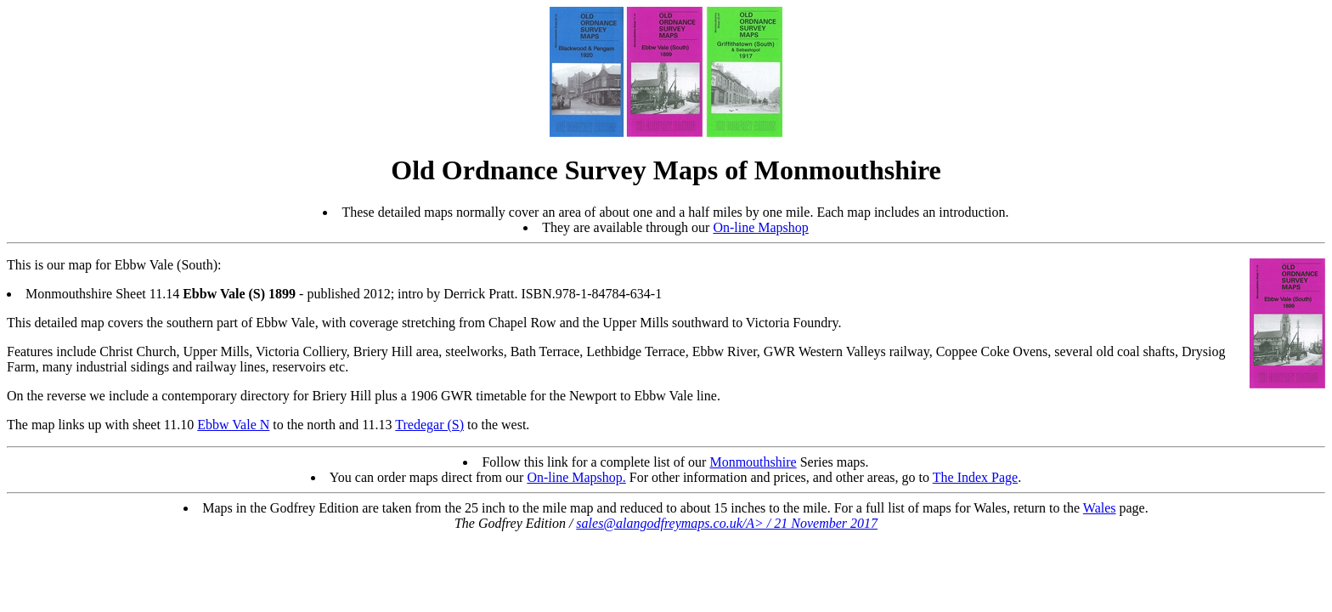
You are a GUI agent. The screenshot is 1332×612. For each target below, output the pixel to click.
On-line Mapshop (760, 227)
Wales (1099, 508)
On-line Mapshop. (576, 477)
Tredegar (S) (429, 424)
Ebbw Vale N (233, 424)
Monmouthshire (752, 462)
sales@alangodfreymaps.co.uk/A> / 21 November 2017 (727, 523)
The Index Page (975, 477)
